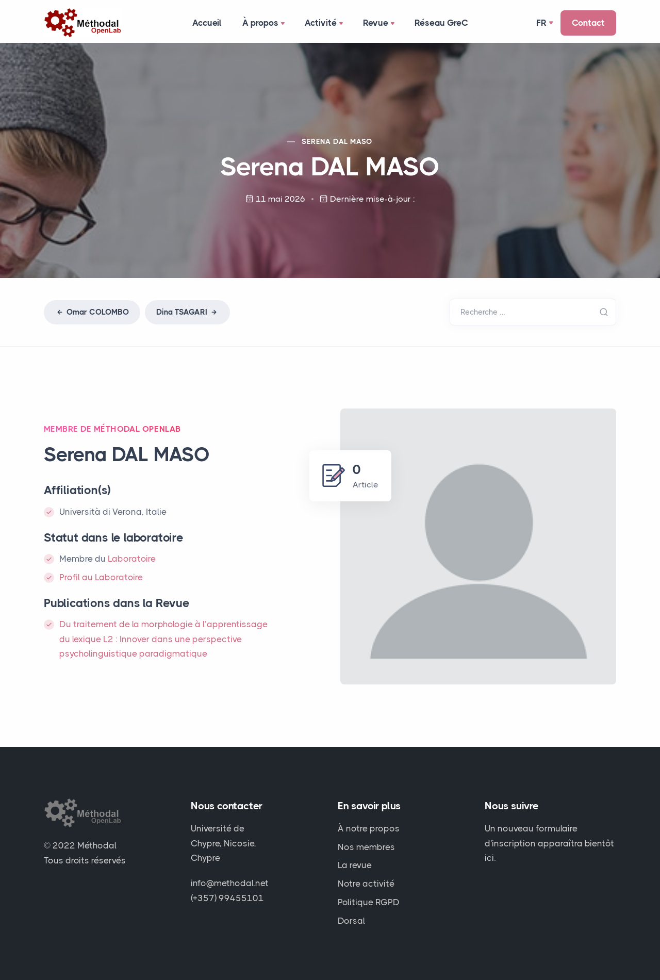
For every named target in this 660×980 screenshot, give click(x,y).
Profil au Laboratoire (101, 577)
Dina (187, 312)
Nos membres (366, 847)
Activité (325, 23)
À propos (264, 23)
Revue (380, 23)
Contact (588, 23)
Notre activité (366, 883)
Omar (92, 312)
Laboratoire (132, 558)
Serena (337, 141)
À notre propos (369, 828)
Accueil (207, 23)
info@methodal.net (230, 883)
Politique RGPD (369, 902)
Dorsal (351, 921)
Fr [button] (541, 23)
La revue (355, 865)
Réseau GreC (441, 23)
